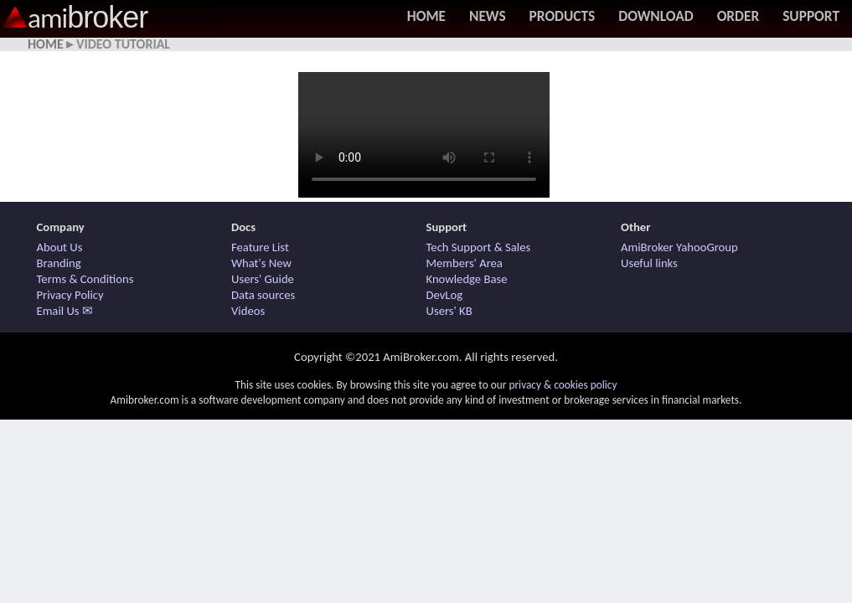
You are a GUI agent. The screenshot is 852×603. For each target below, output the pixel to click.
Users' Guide (262, 278)
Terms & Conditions (85, 278)
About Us (60, 247)
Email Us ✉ (65, 310)
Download (655, 16)
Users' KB (449, 310)
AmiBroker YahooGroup (679, 247)
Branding (59, 263)
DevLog (444, 294)
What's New (261, 263)
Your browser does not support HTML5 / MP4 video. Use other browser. (424, 135)
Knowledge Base (467, 278)
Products (562, 16)
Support (810, 16)
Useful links (649, 263)
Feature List (260, 247)
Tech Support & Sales (478, 247)
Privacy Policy (70, 294)
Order (738, 16)
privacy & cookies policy (563, 385)
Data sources (263, 294)
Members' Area (464, 263)
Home (426, 16)
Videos (248, 310)
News (487, 16)
